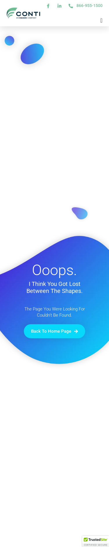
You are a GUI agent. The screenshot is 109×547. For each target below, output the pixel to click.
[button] (95, 541)
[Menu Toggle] (101, 20)
